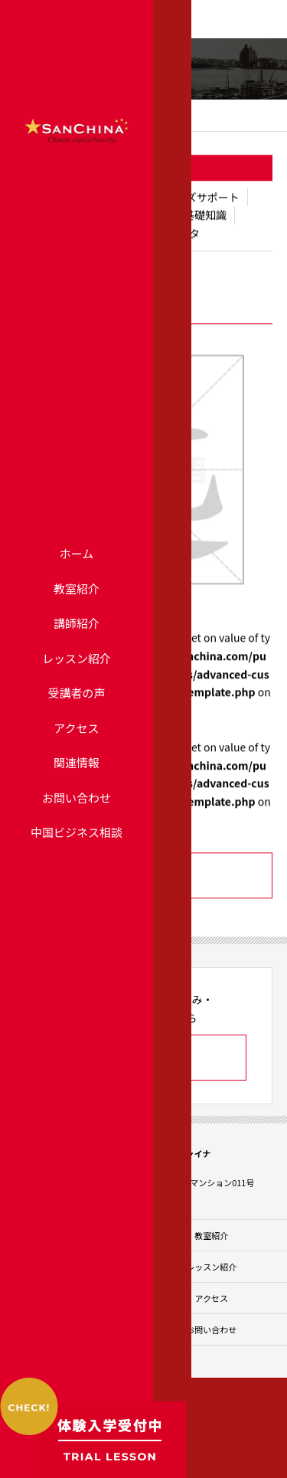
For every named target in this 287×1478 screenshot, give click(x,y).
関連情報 (76, 762)
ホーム (77, 553)
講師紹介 (76, 623)
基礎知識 (205, 215)
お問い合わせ (76, 798)
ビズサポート (207, 197)
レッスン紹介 (76, 658)
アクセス (76, 728)
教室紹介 (76, 588)
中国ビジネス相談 (76, 832)
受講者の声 (76, 693)
